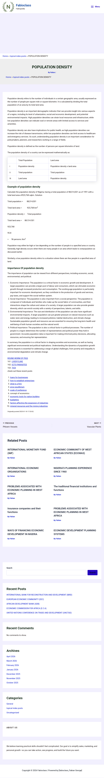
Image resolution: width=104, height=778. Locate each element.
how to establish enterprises (22, 380)
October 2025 (12, 683)
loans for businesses (19, 377)
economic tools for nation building (24, 396)
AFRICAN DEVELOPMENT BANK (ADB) (23, 604)
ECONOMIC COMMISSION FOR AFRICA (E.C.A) (26, 608)
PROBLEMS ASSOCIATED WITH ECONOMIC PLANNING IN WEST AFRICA (24, 490)
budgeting (14, 400)
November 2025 (13, 678)
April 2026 (10, 657)
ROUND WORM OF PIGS (17, 358)
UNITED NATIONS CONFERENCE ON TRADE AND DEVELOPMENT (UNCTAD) (39, 613)
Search (9, 568)
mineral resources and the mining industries (29, 406)
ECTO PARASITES (19, 364)
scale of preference (18, 390)
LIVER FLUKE (17, 361)
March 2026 (11, 661)
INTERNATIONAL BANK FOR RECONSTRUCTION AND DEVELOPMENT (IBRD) (39, 595)
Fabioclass (23, 5)
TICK (14, 368)
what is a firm (16, 384)
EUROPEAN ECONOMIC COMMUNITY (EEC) (25, 599)
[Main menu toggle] (95, 6)
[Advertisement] (52, 33)
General (9, 704)
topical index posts (14, 708)
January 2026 (12, 670)
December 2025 (13, 674)
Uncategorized (12, 713)
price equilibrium (17, 387)
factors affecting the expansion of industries (29, 403)
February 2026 (12, 665)
